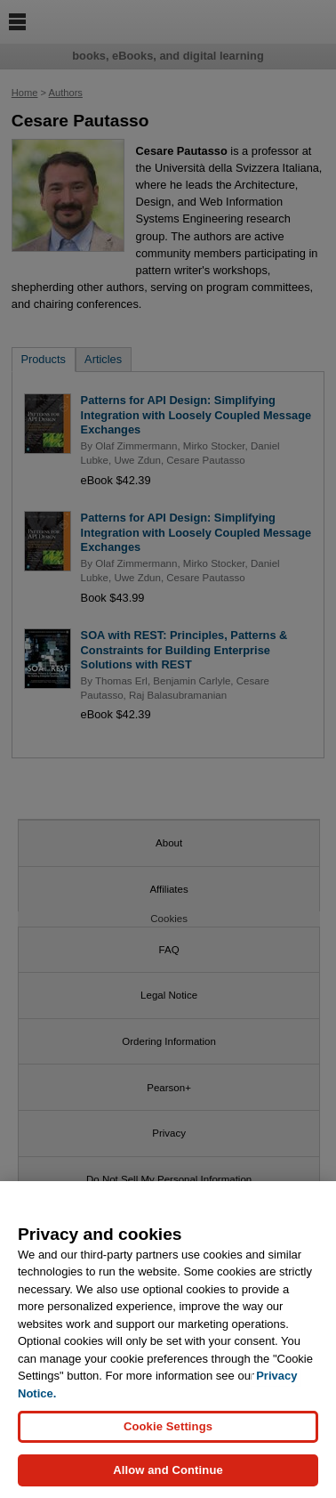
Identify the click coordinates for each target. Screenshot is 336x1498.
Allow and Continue (168, 1475)
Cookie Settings (168, 1431)
